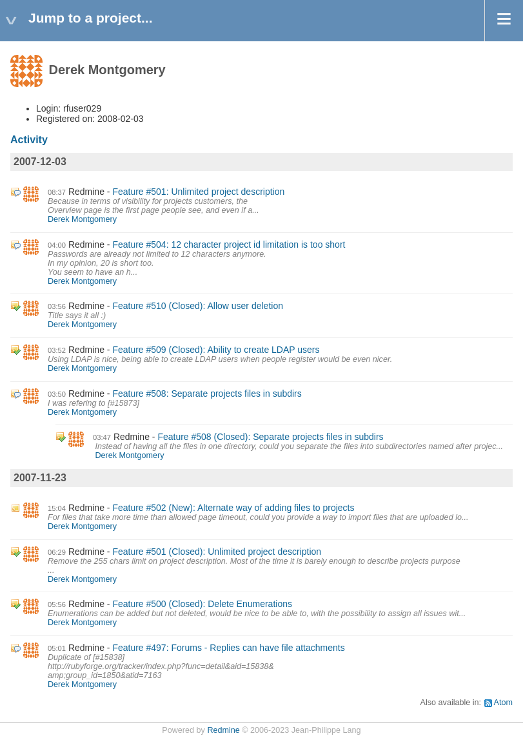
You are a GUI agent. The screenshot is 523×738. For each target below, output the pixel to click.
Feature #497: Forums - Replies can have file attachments (228, 648)
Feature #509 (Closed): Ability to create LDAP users (215, 349)
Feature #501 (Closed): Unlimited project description (216, 551)
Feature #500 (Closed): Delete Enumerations (202, 604)
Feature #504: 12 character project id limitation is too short (228, 244)
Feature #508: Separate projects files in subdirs (206, 393)
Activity (29, 139)
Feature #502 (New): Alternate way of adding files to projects (233, 508)
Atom (503, 702)
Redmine (223, 730)
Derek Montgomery (82, 219)
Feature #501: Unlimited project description (198, 191)
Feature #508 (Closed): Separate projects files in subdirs (270, 437)
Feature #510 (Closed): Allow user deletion (197, 306)
